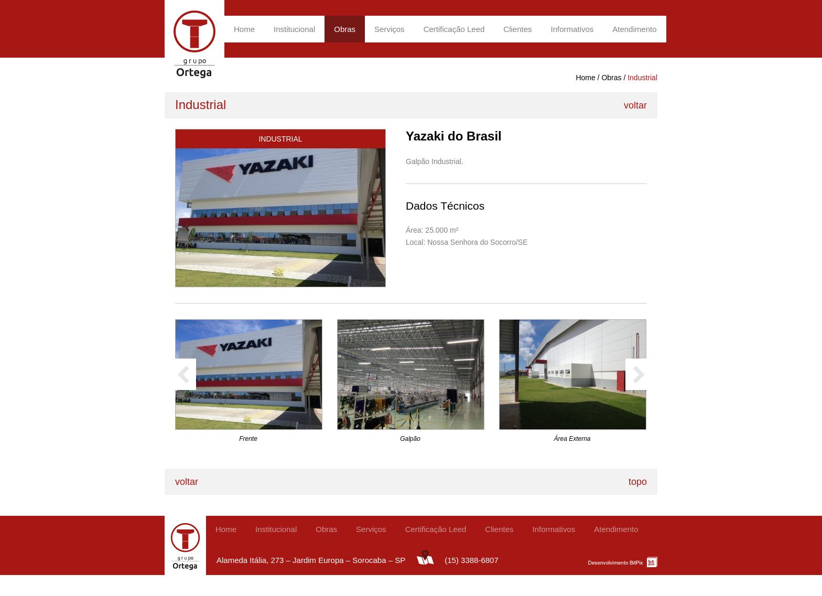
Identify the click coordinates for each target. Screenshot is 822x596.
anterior (185, 374)
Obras (344, 29)
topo (638, 481)
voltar (635, 105)
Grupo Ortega (194, 43)
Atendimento (634, 29)
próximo (635, 374)
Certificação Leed (454, 29)
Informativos (572, 29)
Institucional (294, 29)
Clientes (517, 29)
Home (244, 29)
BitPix (622, 561)
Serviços (389, 29)
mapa (425, 557)
